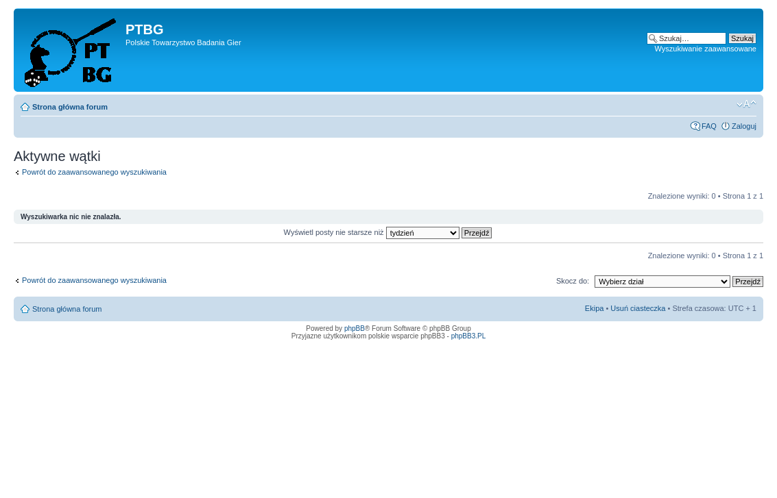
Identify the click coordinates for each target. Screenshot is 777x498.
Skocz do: (572, 281)
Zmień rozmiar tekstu (746, 104)
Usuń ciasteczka (637, 308)
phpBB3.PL (468, 336)
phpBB (354, 328)
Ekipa (594, 308)
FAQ (709, 126)
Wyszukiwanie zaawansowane (705, 49)
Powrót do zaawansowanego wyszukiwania (94, 172)
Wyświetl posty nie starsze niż (388, 232)
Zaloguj (744, 126)
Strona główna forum (70, 107)
